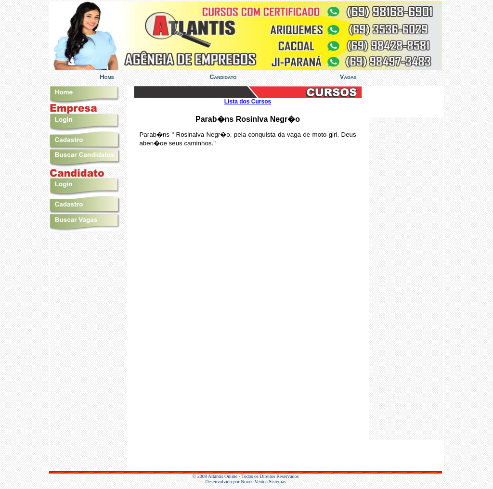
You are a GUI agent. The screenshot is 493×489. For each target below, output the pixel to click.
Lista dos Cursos (247, 101)
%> (406, 278)
